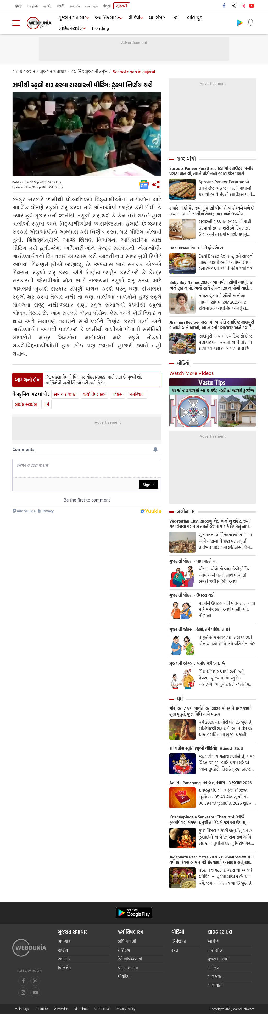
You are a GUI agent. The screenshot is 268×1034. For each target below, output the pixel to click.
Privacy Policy (125, 1028)
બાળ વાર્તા (215, 1006)
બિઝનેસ (64, 988)
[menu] (17, 23)
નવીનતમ (186, 517)
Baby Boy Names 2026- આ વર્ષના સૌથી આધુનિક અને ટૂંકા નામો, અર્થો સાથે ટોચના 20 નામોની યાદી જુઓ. (210, 288)
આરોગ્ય (213, 962)
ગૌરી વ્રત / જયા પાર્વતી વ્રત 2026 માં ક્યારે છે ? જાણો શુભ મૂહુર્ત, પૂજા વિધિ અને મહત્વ (210, 721)
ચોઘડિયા (124, 997)
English (32, 6)
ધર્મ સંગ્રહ (154, 18)
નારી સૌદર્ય (216, 970)
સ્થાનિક (64, 979)
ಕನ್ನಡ (107, 6)
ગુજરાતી (121, 6)
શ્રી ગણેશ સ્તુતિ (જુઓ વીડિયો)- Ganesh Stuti (211, 759)
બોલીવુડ (189, 18)
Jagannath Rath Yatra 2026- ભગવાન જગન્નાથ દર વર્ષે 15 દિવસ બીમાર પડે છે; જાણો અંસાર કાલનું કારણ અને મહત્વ (210, 879)
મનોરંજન (136, 394)
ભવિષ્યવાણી (127, 962)
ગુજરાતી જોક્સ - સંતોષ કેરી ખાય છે (200, 672)
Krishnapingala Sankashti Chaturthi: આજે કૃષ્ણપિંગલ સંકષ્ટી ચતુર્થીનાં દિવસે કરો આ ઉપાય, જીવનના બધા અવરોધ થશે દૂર (211, 838)
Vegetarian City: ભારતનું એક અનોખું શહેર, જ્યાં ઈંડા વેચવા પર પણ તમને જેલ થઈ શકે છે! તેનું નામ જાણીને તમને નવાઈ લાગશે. (210, 530)
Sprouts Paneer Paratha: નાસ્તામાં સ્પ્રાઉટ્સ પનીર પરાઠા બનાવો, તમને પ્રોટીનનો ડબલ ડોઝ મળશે (211, 171)
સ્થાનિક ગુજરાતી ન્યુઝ (89, 71)
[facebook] (23, 1001)
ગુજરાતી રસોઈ (218, 979)
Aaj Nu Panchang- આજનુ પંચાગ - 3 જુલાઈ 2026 (209, 797)
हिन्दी (18, 6)
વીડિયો (131, 18)
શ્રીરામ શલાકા (128, 988)
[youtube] (23, 1012)
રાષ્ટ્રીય (63, 970)
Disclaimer (81, 1028)
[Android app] (134, 933)
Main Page (22, 1028)
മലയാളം (91, 6)
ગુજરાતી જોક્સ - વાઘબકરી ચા (195, 568)
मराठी (60, 6)
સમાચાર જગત (23, 71)
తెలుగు (75, 6)
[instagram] (35, 1012)
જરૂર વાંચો (186, 158)
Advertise (61, 1028)
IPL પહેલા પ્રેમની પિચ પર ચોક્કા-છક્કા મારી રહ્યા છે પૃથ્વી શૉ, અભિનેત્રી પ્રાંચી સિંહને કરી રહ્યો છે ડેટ (93, 380)
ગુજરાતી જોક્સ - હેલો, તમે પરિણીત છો (203, 637)
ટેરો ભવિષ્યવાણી (130, 979)
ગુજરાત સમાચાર (71, 18)
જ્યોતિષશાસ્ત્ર (104, 18)
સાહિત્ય (213, 988)
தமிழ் (47, 6)
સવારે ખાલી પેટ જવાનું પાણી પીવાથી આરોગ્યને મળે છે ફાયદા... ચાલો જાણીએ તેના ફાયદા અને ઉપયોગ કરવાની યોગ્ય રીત (211, 212)
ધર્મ (172, 18)
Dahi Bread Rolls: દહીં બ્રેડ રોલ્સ (199, 251)
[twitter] (35, 1001)
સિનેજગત (178, 962)
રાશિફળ (124, 970)
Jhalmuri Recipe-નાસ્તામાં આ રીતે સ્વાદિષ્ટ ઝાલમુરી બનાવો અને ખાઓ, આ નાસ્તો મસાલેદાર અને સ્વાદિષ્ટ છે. (209, 330)
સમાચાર (64, 962)
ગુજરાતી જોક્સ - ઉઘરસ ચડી (194, 603)
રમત (174, 970)
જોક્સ (117, 394)
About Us (41, 1028)
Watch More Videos (191, 378)
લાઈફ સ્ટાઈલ (214, 18)
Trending (67, 27)
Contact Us (102, 1028)
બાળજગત (215, 997)
